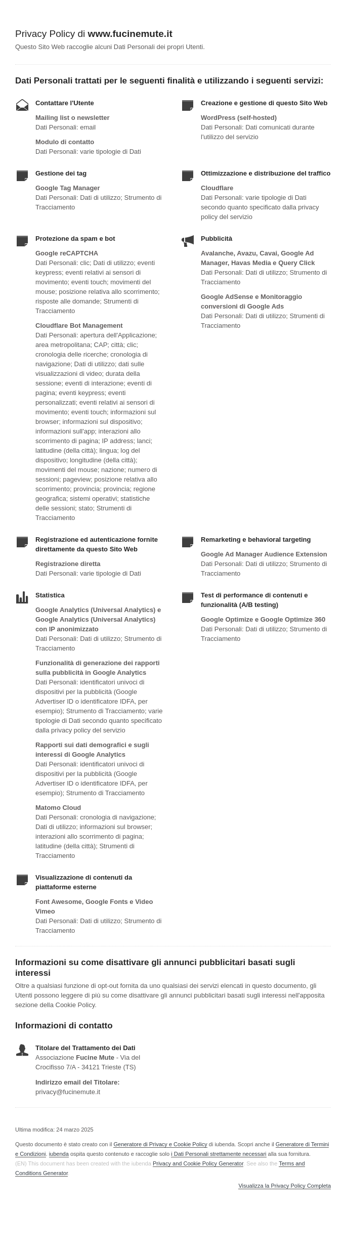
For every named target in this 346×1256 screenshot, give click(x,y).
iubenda (59, 1154)
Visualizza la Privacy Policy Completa (284, 1186)
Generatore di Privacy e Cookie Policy (160, 1144)
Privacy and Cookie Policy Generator (198, 1163)
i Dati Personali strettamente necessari (218, 1154)
